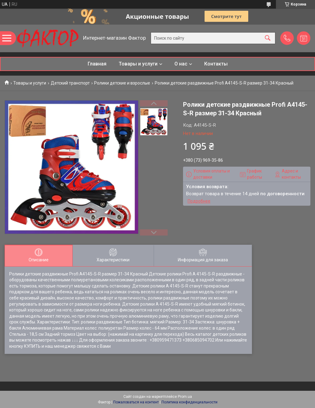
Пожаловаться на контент (136, 402)
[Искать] (267, 38)
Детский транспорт (70, 83)
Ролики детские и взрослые (122, 83)
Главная (97, 64)
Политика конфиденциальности (189, 402)
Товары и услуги (138, 64)
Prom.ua (185, 396)
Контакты (216, 64)
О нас (180, 64)
